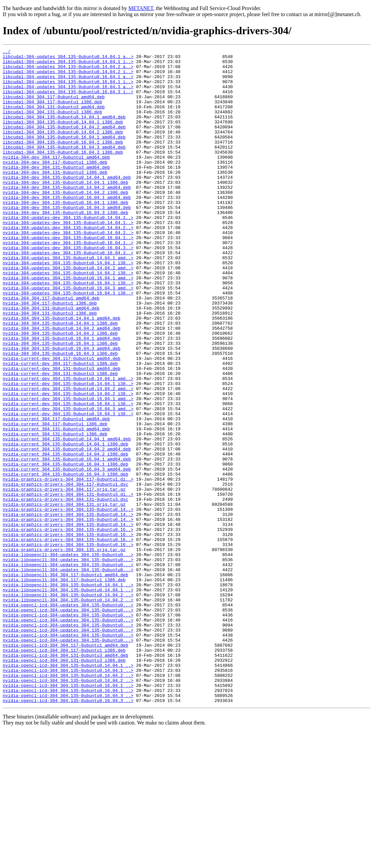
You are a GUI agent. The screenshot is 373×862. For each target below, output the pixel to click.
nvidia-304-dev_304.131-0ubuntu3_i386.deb (55, 197)
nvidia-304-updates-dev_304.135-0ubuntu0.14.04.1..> (68, 252)
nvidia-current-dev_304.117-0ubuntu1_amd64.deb (61, 421)
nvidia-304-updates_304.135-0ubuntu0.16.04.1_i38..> (68, 330)
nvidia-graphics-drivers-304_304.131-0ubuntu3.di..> (68, 584)
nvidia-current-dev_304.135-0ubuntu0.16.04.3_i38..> (68, 487)
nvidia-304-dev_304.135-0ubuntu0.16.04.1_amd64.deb (67, 227)
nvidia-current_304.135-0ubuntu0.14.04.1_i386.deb (65, 523)
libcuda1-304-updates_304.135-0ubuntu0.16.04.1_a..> (68, 82)
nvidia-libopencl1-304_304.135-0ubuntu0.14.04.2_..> (68, 704)
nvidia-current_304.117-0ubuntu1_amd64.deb (56, 493)
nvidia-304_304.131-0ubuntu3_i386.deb (50, 366)
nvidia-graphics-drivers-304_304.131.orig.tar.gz (64, 596)
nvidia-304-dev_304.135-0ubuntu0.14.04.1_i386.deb (65, 209)
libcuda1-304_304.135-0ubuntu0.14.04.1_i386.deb (63, 137)
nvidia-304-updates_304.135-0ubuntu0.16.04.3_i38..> (68, 342)
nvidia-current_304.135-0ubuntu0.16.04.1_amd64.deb (67, 541)
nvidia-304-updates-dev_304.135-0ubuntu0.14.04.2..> (68, 264)
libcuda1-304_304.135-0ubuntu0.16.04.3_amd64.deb (64, 167)
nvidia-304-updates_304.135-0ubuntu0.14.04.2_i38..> (68, 318)
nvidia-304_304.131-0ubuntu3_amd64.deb (51, 360)
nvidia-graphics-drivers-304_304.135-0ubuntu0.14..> (68, 602)
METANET (140, 8)
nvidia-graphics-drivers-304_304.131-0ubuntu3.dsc (65, 590)
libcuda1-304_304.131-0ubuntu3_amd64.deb (54, 119)
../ (6, 52)
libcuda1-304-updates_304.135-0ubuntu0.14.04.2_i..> (68, 76)
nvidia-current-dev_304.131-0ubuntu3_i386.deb (60, 439)
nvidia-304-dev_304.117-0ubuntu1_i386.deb (55, 185)
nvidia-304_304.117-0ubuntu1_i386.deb (50, 354)
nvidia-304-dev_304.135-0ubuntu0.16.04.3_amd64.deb (67, 239)
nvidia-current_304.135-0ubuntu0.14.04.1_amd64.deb (67, 517)
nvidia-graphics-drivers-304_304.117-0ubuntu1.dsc (65, 572)
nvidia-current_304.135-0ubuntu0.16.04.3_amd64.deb (67, 553)
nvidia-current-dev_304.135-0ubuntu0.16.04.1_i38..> (68, 475)
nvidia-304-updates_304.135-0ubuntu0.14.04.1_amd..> (68, 300)
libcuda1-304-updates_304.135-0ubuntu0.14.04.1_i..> (68, 64)
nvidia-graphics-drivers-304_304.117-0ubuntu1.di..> (68, 565)
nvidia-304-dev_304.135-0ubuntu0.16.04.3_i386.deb (65, 246)
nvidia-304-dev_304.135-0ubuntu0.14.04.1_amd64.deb (67, 203)
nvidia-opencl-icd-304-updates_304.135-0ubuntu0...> (68, 716)
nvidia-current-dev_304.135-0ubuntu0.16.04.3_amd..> (68, 481)
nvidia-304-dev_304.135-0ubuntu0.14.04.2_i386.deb (65, 221)
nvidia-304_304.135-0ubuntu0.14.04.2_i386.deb (60, 390)
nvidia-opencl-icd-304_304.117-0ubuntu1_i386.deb (64, 771)
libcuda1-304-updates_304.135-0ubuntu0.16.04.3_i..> (68, 101)
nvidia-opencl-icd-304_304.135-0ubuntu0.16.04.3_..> (68, 825)
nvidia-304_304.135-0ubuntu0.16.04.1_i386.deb (60, 402)
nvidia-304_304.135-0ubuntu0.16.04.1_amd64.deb (61, 396)
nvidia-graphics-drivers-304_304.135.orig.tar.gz (64, 650)
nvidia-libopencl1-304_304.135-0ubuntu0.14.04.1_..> (68, 692)
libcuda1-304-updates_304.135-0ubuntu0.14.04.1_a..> (68, 58)
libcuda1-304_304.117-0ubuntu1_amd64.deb (54, 107)
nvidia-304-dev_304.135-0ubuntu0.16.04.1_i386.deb (65, 233)
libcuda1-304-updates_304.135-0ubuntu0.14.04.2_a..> (68, 70)
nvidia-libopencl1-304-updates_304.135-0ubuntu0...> (68, 656)
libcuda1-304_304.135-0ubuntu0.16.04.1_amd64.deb (64, 155)
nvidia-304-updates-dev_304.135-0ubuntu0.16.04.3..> (68, 288)
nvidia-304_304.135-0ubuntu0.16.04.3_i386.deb (60, 415)
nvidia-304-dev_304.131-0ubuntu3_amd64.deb (56, 191)
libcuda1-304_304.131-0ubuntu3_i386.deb (52, 125)
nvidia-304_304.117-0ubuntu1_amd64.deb (51, 348)
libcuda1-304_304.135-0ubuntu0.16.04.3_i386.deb (63, 173)
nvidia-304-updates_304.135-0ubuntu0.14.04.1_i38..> (68, 306)
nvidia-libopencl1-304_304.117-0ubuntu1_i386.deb (64, 686)
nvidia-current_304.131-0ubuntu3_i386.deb (55, 511)
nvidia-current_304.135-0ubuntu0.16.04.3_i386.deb (65, 559)
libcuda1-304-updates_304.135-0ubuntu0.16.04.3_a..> (68, 95)
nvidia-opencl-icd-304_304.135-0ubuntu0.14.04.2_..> (68, 801)
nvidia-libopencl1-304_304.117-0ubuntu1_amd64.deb (65, 680)
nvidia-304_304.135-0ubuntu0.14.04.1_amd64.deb (61, 372)
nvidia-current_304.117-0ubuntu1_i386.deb (55, 499)
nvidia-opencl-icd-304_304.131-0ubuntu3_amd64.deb (65, 777)
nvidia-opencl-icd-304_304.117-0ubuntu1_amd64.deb (65, 765)
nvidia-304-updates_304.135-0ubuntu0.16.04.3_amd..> (68, 336)
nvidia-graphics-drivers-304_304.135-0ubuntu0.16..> (68, 626)
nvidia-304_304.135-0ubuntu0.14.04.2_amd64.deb (61, 384)
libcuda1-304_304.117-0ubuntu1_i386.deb (52, 113)
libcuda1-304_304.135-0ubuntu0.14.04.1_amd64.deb (64, 131)
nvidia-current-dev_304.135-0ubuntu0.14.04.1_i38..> (68, 451)
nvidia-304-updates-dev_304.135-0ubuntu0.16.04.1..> (68, 276)
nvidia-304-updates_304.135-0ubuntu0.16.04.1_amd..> (68, 324)
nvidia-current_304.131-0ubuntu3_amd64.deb (56, 505)
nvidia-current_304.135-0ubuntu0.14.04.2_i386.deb (65, 535)
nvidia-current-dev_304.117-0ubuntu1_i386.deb (60, 427)
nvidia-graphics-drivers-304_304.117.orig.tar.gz (64, 578)
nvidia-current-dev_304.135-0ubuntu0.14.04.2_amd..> (68, 457)
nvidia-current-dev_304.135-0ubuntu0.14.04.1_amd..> (68, 445)
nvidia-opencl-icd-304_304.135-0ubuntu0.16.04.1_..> (68, 813)
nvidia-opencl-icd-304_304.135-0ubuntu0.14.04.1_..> (68, 789)
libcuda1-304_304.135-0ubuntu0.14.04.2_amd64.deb (64, 143)
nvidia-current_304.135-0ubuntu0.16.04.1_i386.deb (65, 547)
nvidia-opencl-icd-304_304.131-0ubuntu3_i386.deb (64, 783)
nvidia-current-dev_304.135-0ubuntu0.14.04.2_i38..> (68, 463)
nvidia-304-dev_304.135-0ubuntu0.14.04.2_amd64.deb (67, 215)
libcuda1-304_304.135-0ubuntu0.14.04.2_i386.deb (63, 149)
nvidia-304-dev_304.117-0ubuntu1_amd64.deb (56, 179)
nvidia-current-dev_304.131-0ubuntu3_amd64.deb (61, 433)
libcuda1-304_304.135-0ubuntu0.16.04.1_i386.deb (63, 161)
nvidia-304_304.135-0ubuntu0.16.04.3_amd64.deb (61, 409)
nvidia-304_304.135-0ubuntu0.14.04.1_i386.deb (60, 378)
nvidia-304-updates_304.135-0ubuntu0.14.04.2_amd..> (68, 312)
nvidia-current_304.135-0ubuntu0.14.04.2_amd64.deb (67, 529)
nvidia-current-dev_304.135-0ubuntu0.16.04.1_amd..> (68, 469)
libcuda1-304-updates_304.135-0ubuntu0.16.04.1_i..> (68, 89)
